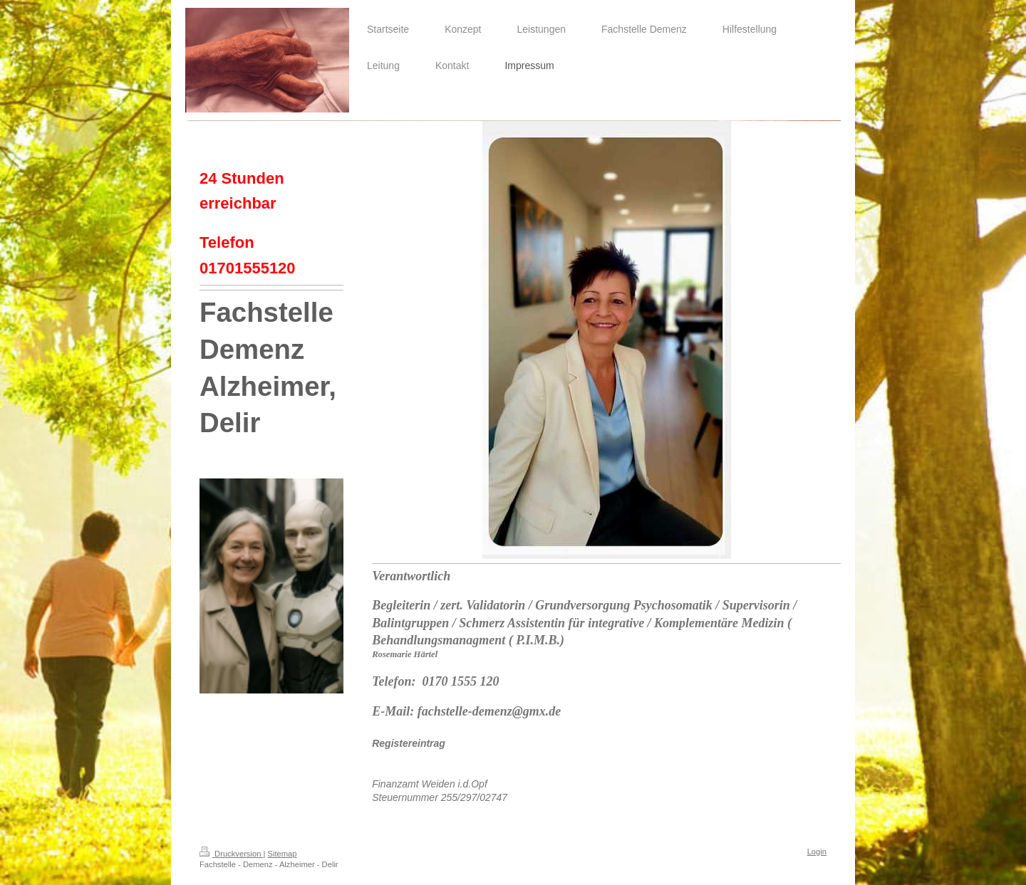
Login (816, 851)
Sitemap (282, 853)
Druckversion (232, 853)
